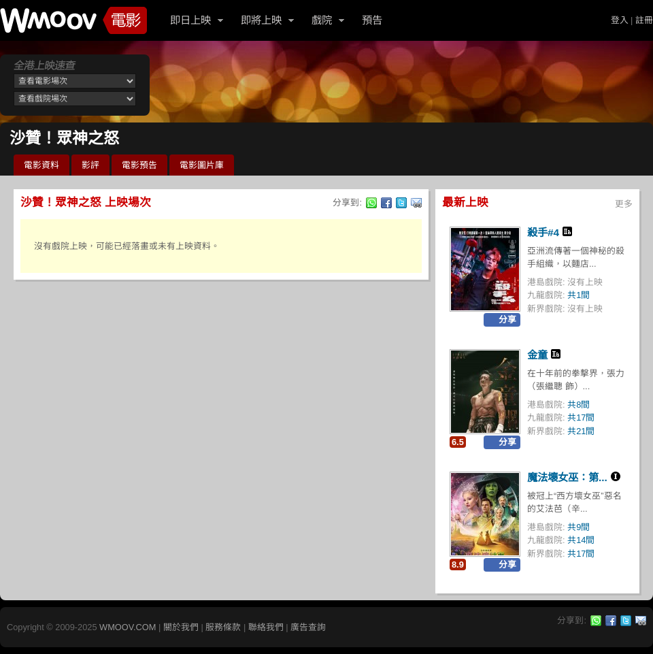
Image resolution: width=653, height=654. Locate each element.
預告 (372, 20)
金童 (537, 355)
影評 (90, 165)
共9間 (578, 527)
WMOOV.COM (127, 627)
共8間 (578, 404)
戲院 (322, 20)
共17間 (581, 417)
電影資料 (41, 165)
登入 (620, 20)
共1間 (578, 295)
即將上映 (261, 20)
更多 (624, 204)
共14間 (581, 540)
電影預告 (139, 165)
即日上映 (190, 20)
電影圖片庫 (202, 165)
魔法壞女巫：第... (567, 477)
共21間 (581, 431)
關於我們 (181, 627)
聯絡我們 (266, 627)
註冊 (644, 20)
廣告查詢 (308, 627)
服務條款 (223, 627)
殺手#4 (543, 232)
